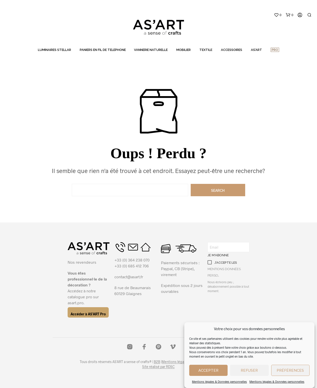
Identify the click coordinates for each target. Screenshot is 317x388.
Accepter (208, 370)
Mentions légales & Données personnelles (219, 381)
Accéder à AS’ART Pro (88, 314)
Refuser (249, 370)
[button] (277, 15)
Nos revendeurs (82, 262)
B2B (157, 362)
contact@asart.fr (128, 276)
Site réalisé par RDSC (158, 367)
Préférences (290, 370)
